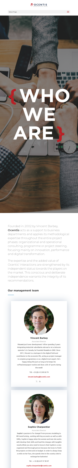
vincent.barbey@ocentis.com (39, 377)
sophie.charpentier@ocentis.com (38, 466)
